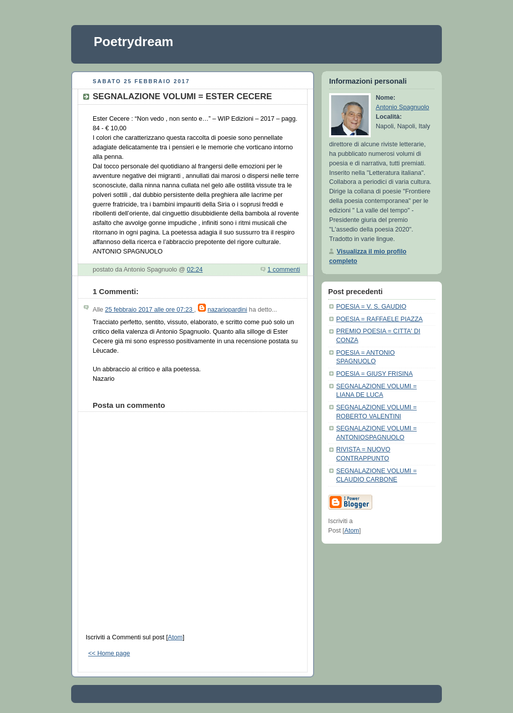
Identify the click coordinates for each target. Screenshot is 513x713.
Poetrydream (133, 41)
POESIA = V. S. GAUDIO (371, 306)
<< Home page (109, 653)
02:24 (195, 269)
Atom (175, 637)
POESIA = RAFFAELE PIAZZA (379, 319)
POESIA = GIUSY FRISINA (374, 373)
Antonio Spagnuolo (402, 107)
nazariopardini (227, 309)
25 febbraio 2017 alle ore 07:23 (149, 309)
